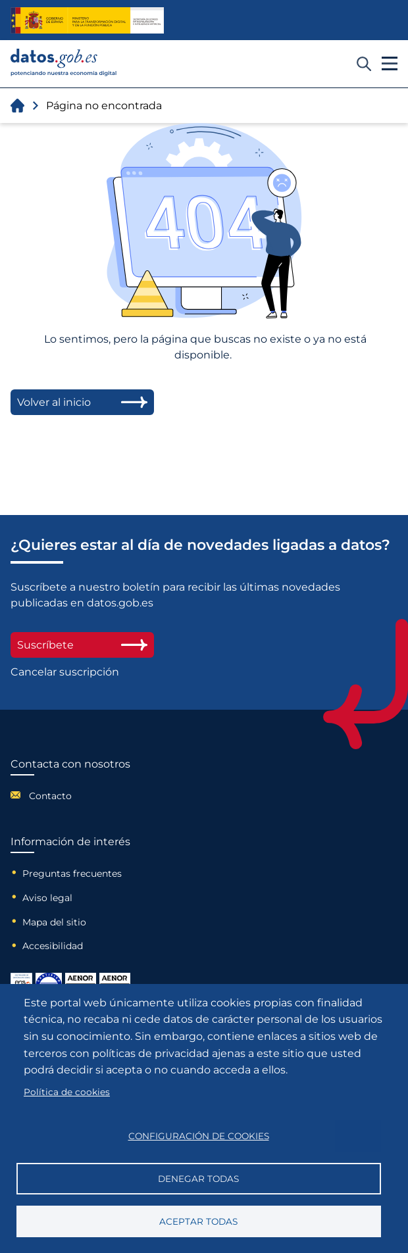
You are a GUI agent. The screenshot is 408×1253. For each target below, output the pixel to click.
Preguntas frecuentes (72, 873)
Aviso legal (47, 898)
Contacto (50, 796)
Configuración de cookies (198, 1136)
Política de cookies (67, 1092)
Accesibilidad (52, 946)
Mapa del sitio (54, 922)
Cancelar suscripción (65, 672)
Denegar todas (198, 1178)
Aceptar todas (198, 1221)
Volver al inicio (82, 402)
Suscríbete (82, 645)
